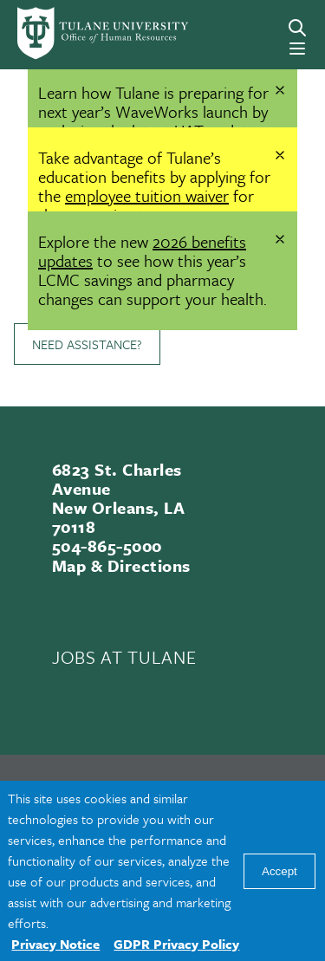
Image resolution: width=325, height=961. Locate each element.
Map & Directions (121, 565)
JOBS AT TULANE (124, 657)
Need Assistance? (87, 344)
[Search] (297, 27)
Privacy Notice (55, 943)
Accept (279, 871)
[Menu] (297, 48)
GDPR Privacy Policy (176, 943)
